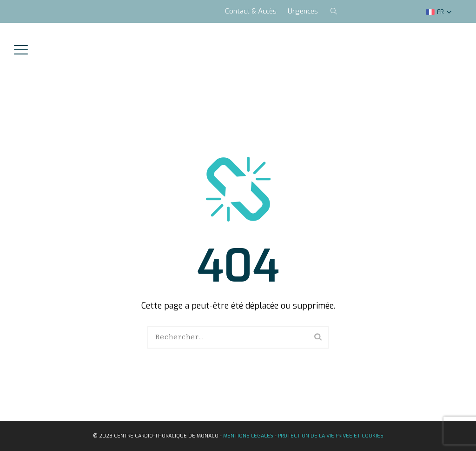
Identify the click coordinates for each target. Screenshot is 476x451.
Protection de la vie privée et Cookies (330, 435)
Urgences (303, 11)
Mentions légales (248, 435)
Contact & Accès (251, 11)
